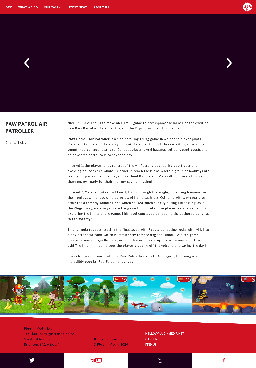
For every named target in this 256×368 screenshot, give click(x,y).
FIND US (151, 344)
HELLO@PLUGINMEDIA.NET (164, 333)
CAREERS (152, 339)
